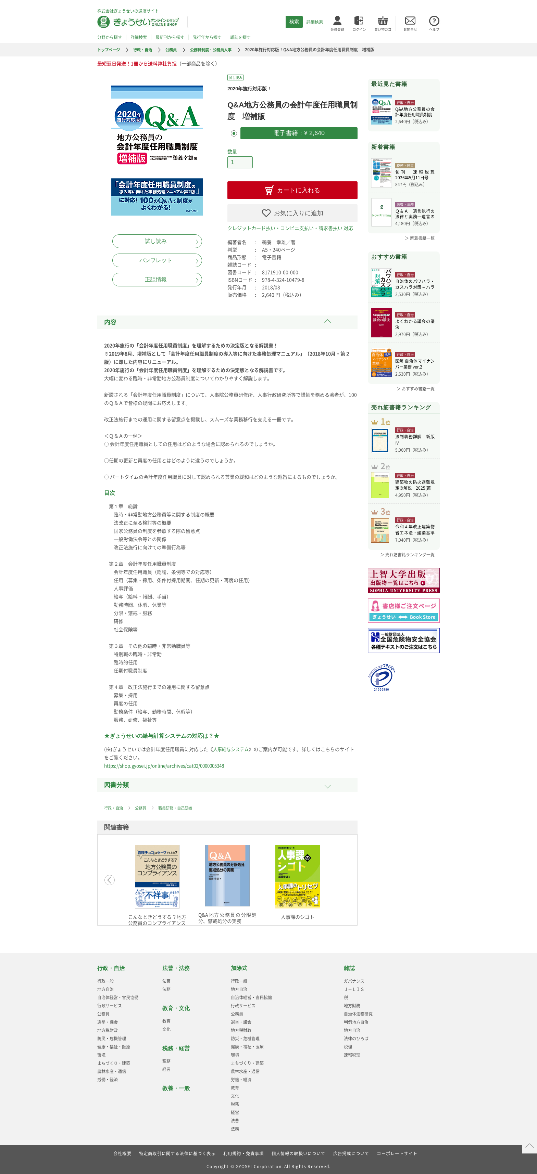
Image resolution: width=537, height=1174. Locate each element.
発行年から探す (207, 37)
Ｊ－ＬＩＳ (354, 987)
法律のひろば (356, 1037)
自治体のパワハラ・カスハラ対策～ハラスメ (415, 284)
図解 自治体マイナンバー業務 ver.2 (415, 364)
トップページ (109, 50)
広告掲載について (351, 1152)
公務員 (175, 50)
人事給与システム (232, 747)
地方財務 (352, 1004)
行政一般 (105, 979)
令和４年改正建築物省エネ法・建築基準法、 (415, 541)
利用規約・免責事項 (243, 1152)
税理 (348, 1045)
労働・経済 (107, 1078)
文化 (166, 1027)
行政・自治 (145, 50)
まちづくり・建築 (113, 1061)
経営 (166, 1068)
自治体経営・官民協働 (117, 996)
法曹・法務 (176, 966)
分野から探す (109, 37)
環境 (101, 1053)
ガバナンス (354, 979)
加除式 (239, 966)
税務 (166, 1059)
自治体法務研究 (358, 1012)
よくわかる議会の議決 (415, 324)
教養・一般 (176, 1086)
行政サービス (109, 1004)
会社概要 (122, 1152)
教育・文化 (176, 1006)
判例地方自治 (356, 1020)
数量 (232, 150)
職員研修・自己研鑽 (179, 806)
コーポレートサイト (397, 1152)
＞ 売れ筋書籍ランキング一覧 (407, 566)
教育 (166, 1019)
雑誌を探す (240, 37)
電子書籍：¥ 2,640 (299, 132)
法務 (166, 987)
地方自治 (105, 987)
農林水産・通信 (111, 1070)
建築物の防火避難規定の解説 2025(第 (415, 493)
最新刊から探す (169, 37)
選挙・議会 (107, 1020)
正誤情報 (156, 279)
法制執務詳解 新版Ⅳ (415, 444)
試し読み (156, 241)
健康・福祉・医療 (113, 1045)
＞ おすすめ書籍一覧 (416, 389)
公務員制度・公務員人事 (217, 50)
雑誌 (349, 966)
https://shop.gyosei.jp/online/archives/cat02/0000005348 (169, 763)
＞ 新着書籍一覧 (420, 238)
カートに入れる (298, 188)
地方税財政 (107, 1028)
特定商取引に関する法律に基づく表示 (177, 1152)
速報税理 (352, 1053)
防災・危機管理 (111, 1037)
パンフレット (155, 260)
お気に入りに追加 (298, 211)
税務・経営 (176, 1046)
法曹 (166, 979)
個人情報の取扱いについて (299, 1152)
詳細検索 (315, 22)
